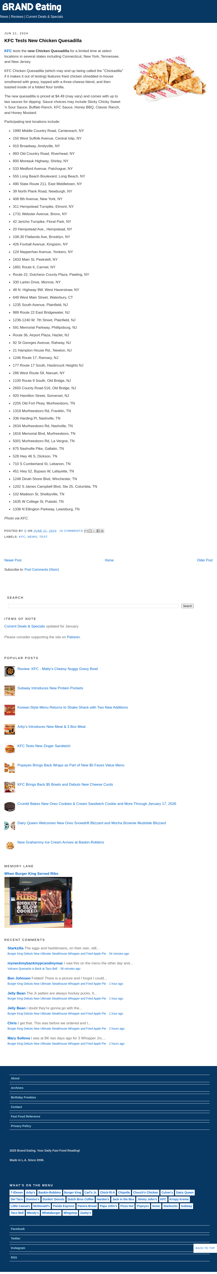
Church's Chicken (145, 1192)
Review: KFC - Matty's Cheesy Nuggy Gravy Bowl (57, 669)
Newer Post (12, 560)
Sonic (156, 1206)
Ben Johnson (19, 978)
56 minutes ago (70, 968)
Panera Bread (87, 1206)
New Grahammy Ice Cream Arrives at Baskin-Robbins (60, 842)
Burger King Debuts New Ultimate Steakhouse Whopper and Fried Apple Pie (57, 953)
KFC (8, 51)
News (4, 16)
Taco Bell (17, 1212)
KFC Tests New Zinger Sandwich (43, 746)
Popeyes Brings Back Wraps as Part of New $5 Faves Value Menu (70, 765)
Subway (186, 1206)
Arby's (30, 1192)
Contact (16, 1107)
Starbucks (170, 1206)
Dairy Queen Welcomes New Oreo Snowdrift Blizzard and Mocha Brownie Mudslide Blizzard (91, 823)
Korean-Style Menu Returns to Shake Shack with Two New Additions (72, 707)
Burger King (72, 1192)
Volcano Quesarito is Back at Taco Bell (33, 968)
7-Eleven (17, 1192)
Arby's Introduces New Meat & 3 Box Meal (51, 726)
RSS (14, 1257)
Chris (12, 1023)
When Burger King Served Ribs (31, 873)
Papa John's (108, 1206)
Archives (17, 1088)
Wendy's (33, 1212)
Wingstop (70, 1212)
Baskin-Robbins (49, 1192)
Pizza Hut (127, 1206)
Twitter (15, 1238)
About (15, 1078)
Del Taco (17, 1199)
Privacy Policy (21, 1126)
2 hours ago (116, 1028)
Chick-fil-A (107, 1192)
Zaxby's (85, 1212)
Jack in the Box (123, 1199)
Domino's (32, 1199)
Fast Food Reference (25, 1116)
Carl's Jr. (91, 1192)
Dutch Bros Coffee (81, 1199)
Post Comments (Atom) (42, 569)
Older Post (205, 560)
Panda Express (63, 1206)
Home (109, 560)
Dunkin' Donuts (53, 1199)
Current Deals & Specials (44, 16)
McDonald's (41, 1206)
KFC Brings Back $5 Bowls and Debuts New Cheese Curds (65, 784)
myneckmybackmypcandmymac (35, 963)
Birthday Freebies (23, 1097)
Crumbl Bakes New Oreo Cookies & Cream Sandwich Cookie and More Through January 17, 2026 (96, 804)
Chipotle (124, 1192)
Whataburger (51, 1212)
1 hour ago (116, 983)
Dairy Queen (184, 1192)
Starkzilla (16, 948)
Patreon (73, 637)
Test (43, 536)
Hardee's (103, 1199)
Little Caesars (20, 1206)
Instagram (18, 1248)
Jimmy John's (147, 1199)
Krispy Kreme (179, 1199)
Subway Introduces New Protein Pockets (50, 688)
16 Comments (71, 530)
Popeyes (143, 1206)
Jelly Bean (17, 993)
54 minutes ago (119, 953)
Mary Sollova (19, 1038)
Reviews (17, 16)
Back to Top (205, 1248)
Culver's (167, 1192)
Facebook (18, 1229)
